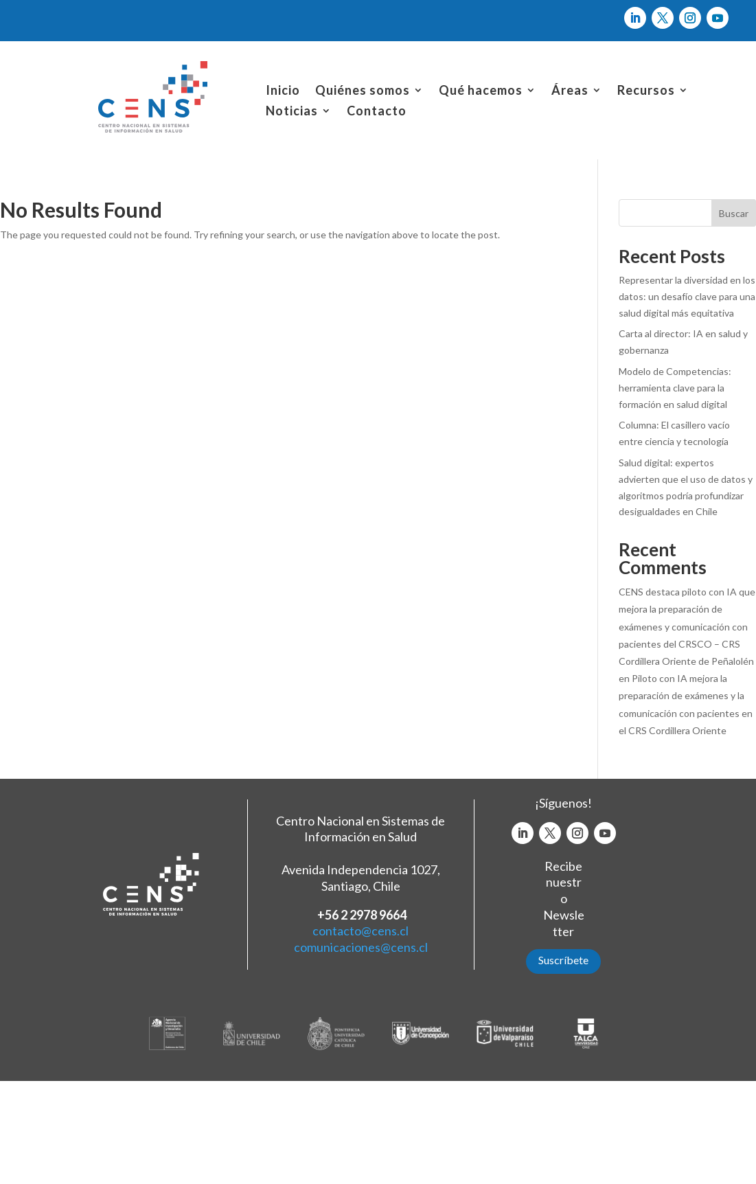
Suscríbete (563, 959)
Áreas (569, 91)
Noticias (292, 112)
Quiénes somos (362, 91)
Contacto (376, 112)
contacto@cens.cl (360, 930)
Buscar (733, 213)
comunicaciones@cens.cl (361, 947)
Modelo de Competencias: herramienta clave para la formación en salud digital (675, 387)
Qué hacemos (481, 91)
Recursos (646, 91)
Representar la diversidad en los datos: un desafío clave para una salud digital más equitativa (687, 296)
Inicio (283, 91)
